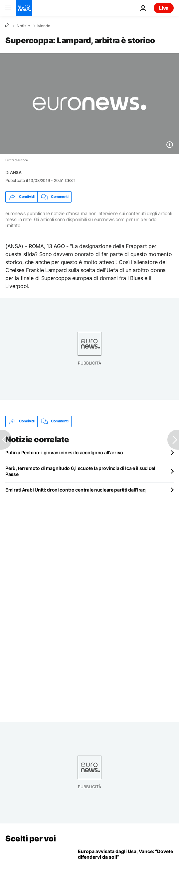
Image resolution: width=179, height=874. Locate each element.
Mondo (43, 26)
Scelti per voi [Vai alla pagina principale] (30, 838)
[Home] (7, 25)
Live (163, 8)
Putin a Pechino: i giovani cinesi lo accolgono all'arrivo (64, 452)
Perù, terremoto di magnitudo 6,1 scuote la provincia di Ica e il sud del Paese (80, 471)
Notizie (23, 26)
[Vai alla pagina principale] (24, 8)
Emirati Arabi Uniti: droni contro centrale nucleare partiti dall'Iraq (75, 490)
